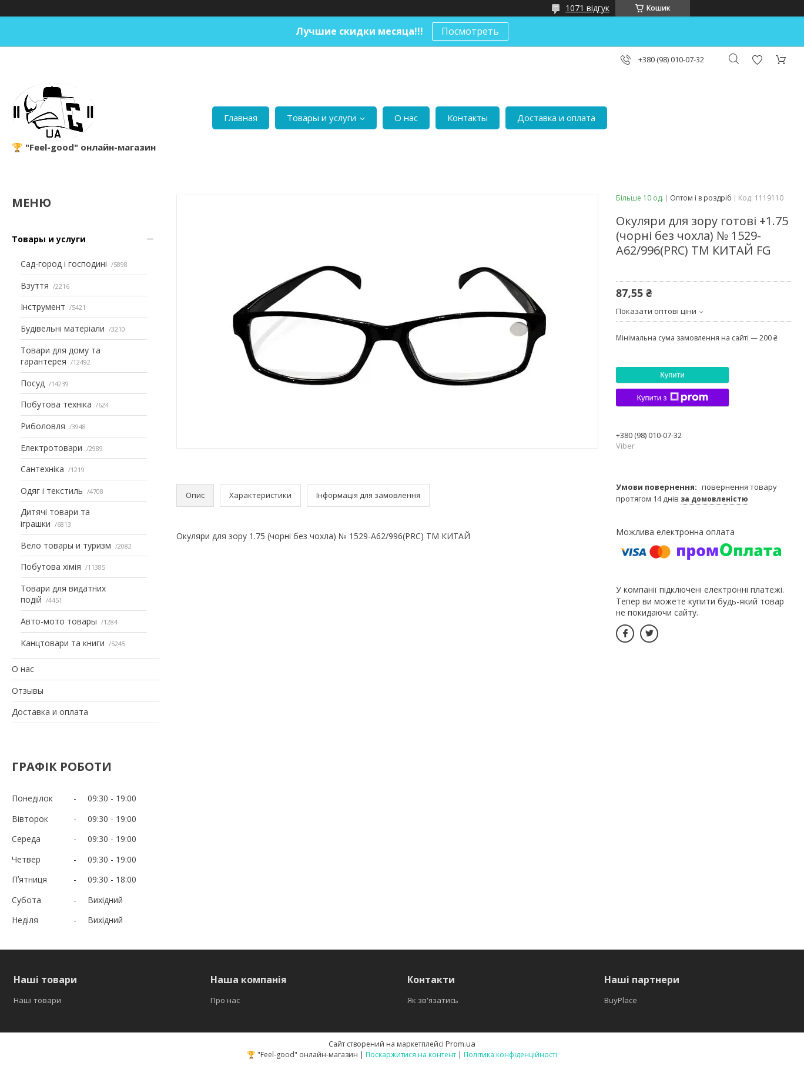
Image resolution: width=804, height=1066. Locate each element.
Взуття (35, 285)
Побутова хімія (51, 566)
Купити (672, 374)
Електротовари (51, 447)
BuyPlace (620, 1000)
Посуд (33, 383)
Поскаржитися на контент (411, 1055)
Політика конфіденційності (510, 1055)
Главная (240, 117)
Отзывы (27, 690)
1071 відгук (587, 8)
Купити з (672, 397)
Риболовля (43, 426)
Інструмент (43, 306)
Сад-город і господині (64, 263)
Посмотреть (470, 31)
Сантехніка (42, 468)
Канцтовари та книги (63, 643)
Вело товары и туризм (66, 545)
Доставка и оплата (556, 117)
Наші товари (37, 1000)
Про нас (225, 1000)
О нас (406, 117)
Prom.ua (460, 1043)
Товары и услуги (321, 117)
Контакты (467, 117)
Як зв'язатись (432, 1000)
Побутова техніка (56, 404)
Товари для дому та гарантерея (61, 356)
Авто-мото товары (59, 621)
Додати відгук (757, 60)
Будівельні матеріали (63, 328)
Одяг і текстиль (52, 490)
